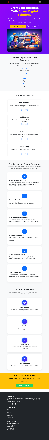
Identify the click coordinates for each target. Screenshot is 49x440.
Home (8, 409)
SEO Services (10, 429)
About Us (9, 411)
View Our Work (33, 27)
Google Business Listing (13, 423)
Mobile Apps (10, 426)
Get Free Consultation (18, 27)
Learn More (24, 109)
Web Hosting (10, 428)
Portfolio (9, 412)
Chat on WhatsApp (24, 386)
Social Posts (10, 414)
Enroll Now (10, 415)
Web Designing (11, 425)
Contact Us (10, 417)
